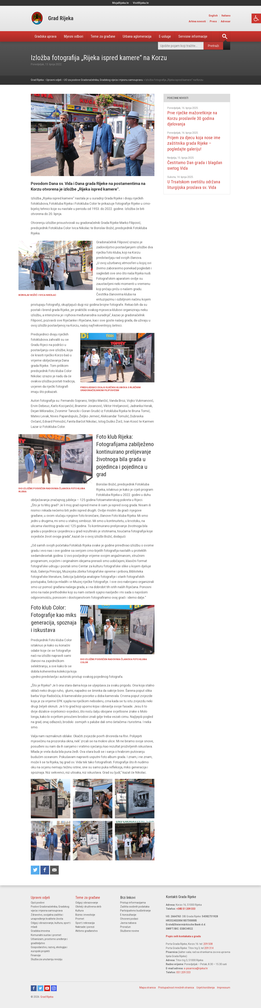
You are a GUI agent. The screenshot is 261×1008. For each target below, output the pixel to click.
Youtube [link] (47, 988)
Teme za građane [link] (103, 36)
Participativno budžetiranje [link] (135, 910)
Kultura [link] (79, 910)
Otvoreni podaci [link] (129, 918)
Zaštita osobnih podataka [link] (134, 906)
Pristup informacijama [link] (133, 902)
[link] (256, 18)
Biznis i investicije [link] (85, 914)
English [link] (213, 15)
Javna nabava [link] (128, 922)
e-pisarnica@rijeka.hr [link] (196, 968)
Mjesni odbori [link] (73, 36)
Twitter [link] (40, 988)
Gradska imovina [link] (40, 930)
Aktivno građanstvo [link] (86, 930)
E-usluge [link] (165, 36)
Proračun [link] (125, 926)
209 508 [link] (208, 943)
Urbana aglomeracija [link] (137, 36)
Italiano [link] (226, 15)
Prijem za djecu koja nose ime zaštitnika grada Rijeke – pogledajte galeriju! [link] (193, 143)
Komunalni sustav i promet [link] (46, 935)
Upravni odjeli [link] (40, 897)
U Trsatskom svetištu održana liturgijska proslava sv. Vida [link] (193, 184)
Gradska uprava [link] (45, 36)
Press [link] (213, 21)
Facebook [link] (34, 988)
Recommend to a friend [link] (54, 870)
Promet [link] (79, 918)
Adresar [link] (226, 21)
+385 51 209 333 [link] (185, 908)
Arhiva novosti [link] (197, 21)
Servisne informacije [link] (192, 36)
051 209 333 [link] (183, 972)
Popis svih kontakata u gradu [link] (183, 936)
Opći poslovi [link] (37, 902)
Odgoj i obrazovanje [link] (86, 902)
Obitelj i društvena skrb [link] (88, 906)
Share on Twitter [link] (35, 870)
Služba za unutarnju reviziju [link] (46, 959)
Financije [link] (36, 955)
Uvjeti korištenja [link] (205, 987)
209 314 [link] (209, 948)
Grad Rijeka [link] (46, 996)
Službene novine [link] (129, 930)
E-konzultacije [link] (128, 914)
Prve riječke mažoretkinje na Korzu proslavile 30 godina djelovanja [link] (192, 118)
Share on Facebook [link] (44, 870)
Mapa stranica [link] (147, 987)
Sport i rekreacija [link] (85, 922)
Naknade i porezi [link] (84, 926)
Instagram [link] (54, 988)
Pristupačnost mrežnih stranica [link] (176, 987)
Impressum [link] (223, 987)
